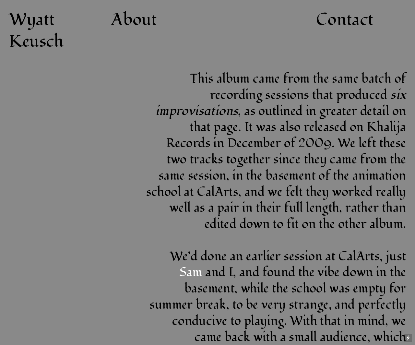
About (134, 19)
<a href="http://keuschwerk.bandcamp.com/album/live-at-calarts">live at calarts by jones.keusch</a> (78, 147)
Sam (190, 272)
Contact (345, 19)
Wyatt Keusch (36, 31)
